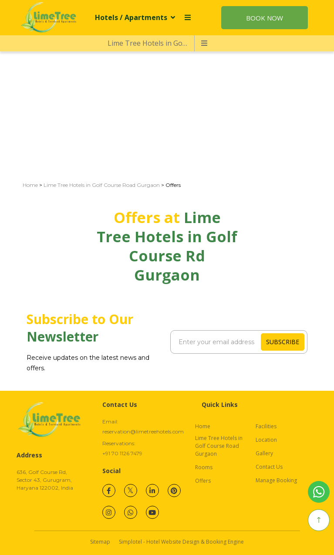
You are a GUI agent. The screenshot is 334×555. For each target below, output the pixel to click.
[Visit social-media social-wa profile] (130, 512)
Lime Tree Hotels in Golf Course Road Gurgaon (151, 43)
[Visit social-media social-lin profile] (152, 490)
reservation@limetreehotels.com (143, 431)
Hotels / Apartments (135, 18)
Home (30, 185)
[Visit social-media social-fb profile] (108, 490)
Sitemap (100, 541)
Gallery (264, 453)
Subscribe (282, 342)
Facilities (266, 426)
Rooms (204, 467)
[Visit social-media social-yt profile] (152, 512)
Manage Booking (276, 480)
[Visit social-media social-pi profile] (174, 490)
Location (266, 439)
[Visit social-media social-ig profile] (108, 512)
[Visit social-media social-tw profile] (130, 490)
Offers (203, 480)
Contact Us (269, 466)
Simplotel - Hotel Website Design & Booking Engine (181, 541)
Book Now (264, 18)
